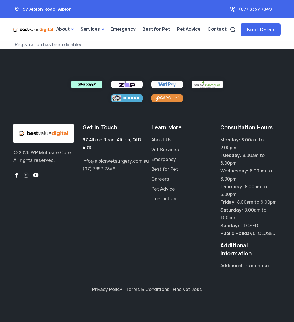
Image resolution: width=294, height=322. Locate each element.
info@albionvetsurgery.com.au (115, 161)
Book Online (260, 29)
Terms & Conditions (147, 289)
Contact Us (163, 198)
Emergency (123, 29)
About (63, 29)
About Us (161, 140)
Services (90, 29)
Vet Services (165, 149)
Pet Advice (189, 29)
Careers (160, 179)
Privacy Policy (107, 289)
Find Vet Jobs (187, 289)
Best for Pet (156, 29)
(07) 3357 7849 (255, 9)
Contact (217, 29)
